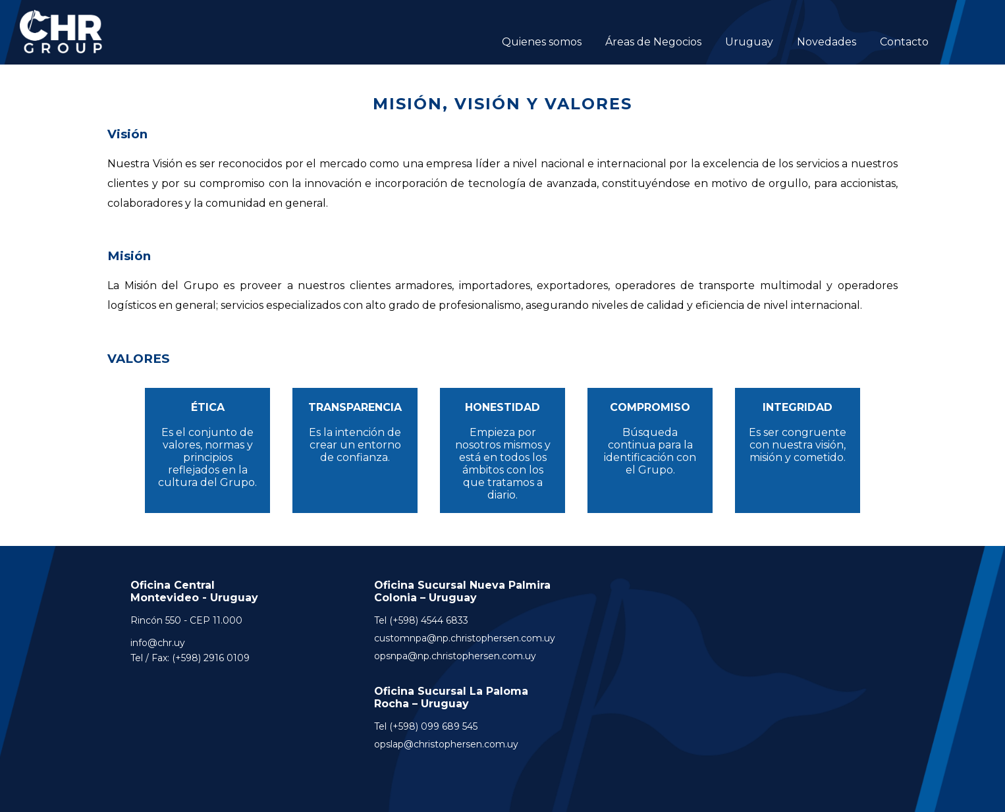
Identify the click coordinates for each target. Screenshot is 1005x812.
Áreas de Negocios (653, 42)
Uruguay (749, 42)
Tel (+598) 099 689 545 (425, 726)
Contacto (904, 42)
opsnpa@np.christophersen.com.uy (455, 656)
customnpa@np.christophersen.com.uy (464, 638)
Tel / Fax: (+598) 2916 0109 (190, 658)
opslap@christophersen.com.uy (446, 744)
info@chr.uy (157, 643)
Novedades (826, 42)
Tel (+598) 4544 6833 (421, 620)
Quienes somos (542, 42)
